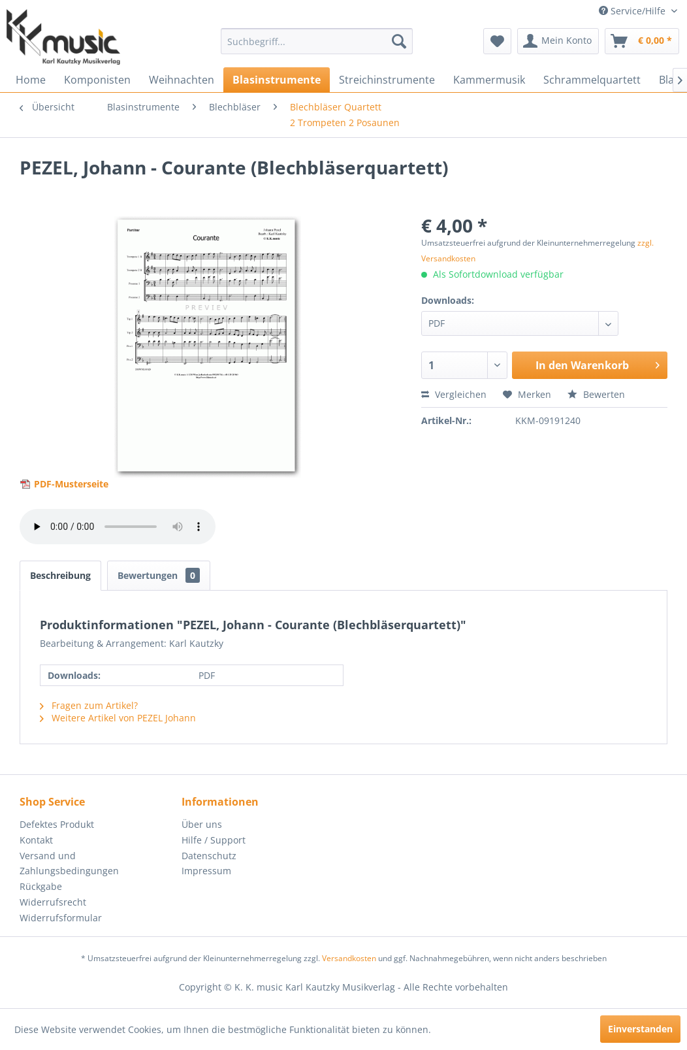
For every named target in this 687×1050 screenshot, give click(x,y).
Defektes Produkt (57, 824)
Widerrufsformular (61, 917)
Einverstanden (640, 1029)
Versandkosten (349, 958)
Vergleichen (454, 394)
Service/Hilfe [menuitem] (633, 11)
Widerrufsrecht (53, 902)
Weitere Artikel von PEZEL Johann (118, 718)
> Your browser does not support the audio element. (118, 526)
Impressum (206, 870)
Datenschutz (209, 855)
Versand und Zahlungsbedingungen (69, 863)
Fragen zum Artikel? (89, 705)
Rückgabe (41, 886)
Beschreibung (60, 575)
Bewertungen (159, 575)
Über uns (202, 824)
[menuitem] (317, 41)
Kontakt (36, 840)
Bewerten (596, 394)
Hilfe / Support (214, 840)
